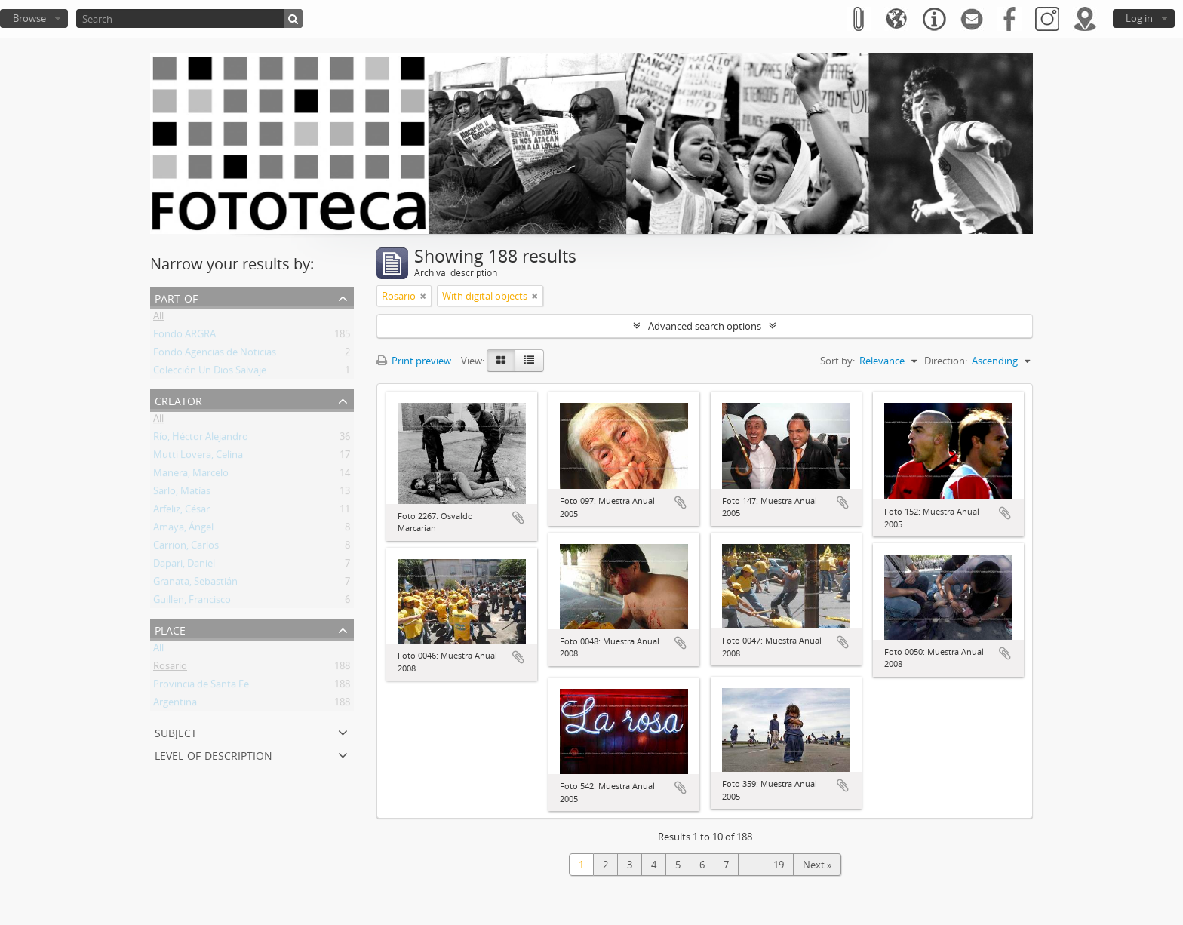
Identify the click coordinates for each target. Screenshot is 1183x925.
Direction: (945, 360)
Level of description (213, 754)
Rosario (170, 668)
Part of (176, 297)
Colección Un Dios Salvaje (209, 373)
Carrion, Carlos (186, 548)
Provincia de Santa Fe (201, 686)
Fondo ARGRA (184, 336)
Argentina (175, 704)
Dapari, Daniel (184, 566)
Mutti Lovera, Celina (198, 457)
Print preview (413, 360)
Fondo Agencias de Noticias (214, 354)
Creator (178, 399)
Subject (176, 731)
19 (778, 864)
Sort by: (837, 360)
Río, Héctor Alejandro (200, 439)
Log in (1139, 18)
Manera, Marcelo (191, 475)
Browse (29, 18)
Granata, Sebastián (195, 584)
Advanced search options (704, 326)
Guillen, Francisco (192, 602)
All (158, 318)
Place (170, 629)
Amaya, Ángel (183, 529)
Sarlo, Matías (181, 493)
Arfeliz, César (181, 511)
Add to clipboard (518, 517)
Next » (817, 864)
